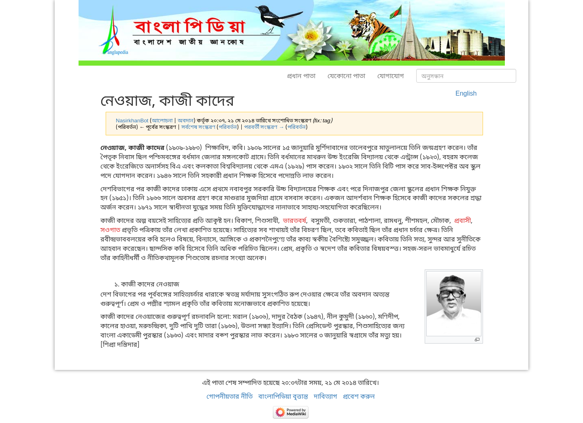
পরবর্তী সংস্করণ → (264, 126)
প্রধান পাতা (301, 75)
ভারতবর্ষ (294, 220)
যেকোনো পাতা (346, 75)
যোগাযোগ (390, 75)
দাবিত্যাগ (325, 396)
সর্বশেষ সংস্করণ (198, 126)
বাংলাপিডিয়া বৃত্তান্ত (283, 396)
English (466, 93)
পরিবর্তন (228, 126)
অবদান (186, 120)
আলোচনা (162, 120)
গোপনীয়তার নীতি (229, 396)
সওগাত (110, 229)
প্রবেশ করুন (359, 396)
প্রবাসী (462, 220)
